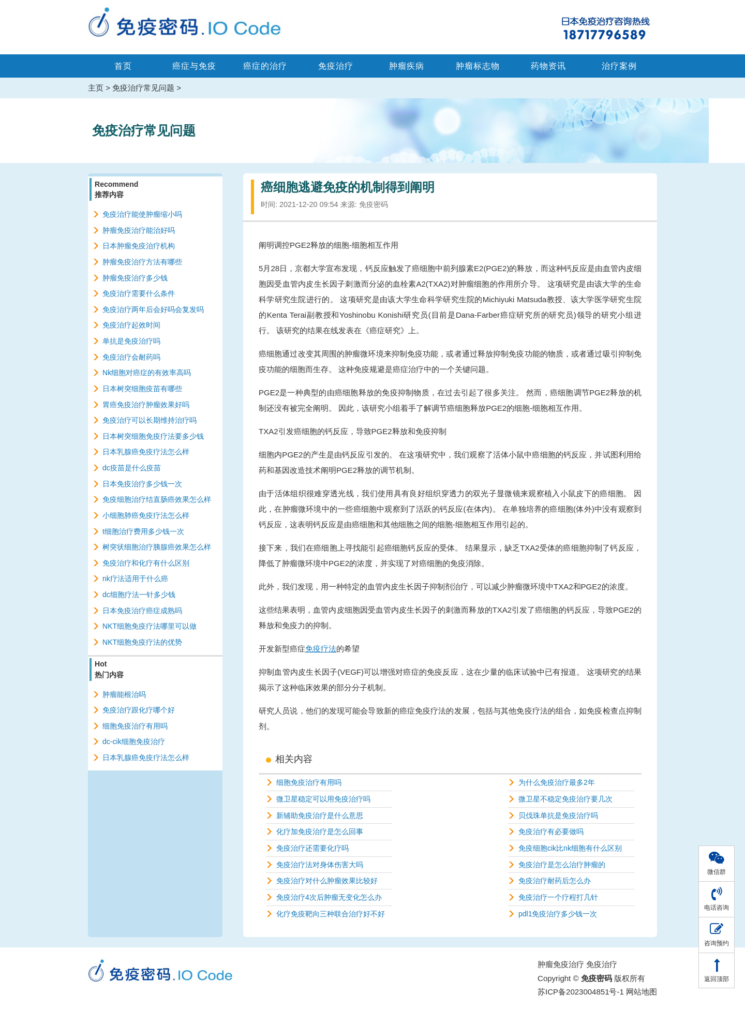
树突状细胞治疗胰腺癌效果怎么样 (156, 547)
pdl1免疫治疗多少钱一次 (557, 914)
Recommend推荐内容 (116, 189)
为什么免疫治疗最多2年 (556, 782)
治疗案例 (619, 66)
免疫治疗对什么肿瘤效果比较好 (327, 881)
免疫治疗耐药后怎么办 (554, 881)
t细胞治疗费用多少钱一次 (143, 531)
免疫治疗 (335, 66)
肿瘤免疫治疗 (561, 964)
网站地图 (641, 991)
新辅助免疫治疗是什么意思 (319, 815)
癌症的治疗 (265, 66)
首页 (123, 66)
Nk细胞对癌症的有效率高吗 (146, 372)
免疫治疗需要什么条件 (138, 293)
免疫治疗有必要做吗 (551, 831)
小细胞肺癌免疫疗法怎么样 (145, 515)
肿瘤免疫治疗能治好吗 (138, 230)
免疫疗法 (320, 648)
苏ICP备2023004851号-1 (581, 991)
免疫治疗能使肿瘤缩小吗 (142, 214)
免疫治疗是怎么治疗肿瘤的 (561, 864)
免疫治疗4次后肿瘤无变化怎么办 (329, 897)
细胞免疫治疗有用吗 (308, 782)
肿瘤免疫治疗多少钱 (135, 278)
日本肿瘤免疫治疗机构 (138, 246)
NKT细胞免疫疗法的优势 (142, 642)
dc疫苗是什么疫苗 (131, 468)
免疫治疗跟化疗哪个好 (138, 710)
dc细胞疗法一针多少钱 (138, 594)
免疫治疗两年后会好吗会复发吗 (153, 309)
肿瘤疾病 (406, 66)
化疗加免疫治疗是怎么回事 (319, 831)
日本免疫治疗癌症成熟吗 (142, 610)
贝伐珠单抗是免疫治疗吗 (558, 815)
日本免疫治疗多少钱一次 (142, 484)
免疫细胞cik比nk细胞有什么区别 (570, 848)
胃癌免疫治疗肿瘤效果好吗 (145, 404)
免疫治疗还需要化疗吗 (312, 848)
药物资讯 (548, 66)
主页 (95, 87)
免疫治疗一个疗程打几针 (558, 897)
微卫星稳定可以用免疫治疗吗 (323, 799)
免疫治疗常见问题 (143, 87)
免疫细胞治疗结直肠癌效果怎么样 (156, 499)
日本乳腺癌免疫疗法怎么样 (145, 452)
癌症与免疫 (194, 66)
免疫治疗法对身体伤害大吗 (319, 864)
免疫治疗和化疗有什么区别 (145, 563)
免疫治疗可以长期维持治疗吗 (149, 420)
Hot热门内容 (109, 669)
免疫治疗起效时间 (131, 325)
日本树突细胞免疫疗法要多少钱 (153, 436)
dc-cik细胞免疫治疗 (133, 741)
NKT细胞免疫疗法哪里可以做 (149, 626)
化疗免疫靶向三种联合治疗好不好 (330, 914)
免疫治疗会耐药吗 (131, 357)
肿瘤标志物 (478, 66)
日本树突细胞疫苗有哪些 (142, 388)
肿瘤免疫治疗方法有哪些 (142, 262)
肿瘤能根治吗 (124, 694)
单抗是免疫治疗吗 (131, 341)
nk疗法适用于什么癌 (135, 578)
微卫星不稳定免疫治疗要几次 (565, 799)
